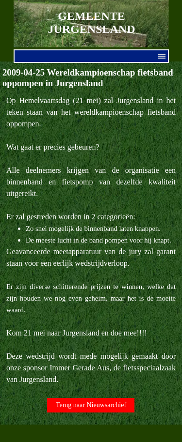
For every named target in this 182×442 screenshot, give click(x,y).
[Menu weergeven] (162, 56)
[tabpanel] (91, 240)
